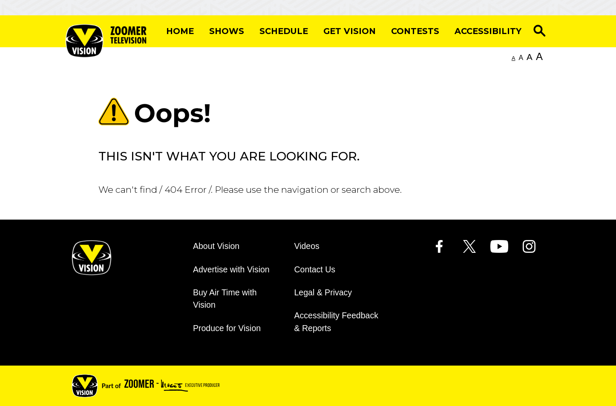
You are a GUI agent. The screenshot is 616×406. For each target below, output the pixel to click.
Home (180, 31)
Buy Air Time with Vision (225, 298)
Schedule (283, 31)
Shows (226, 31)
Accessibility (488, 31)
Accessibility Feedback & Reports (336, 321)
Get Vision (349, 31)
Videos (307, 246)
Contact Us (315, 269)
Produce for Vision (227, 328)
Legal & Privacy (323, 292)
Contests (415, 31)
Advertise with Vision (231, 269)
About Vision (216, 246)
